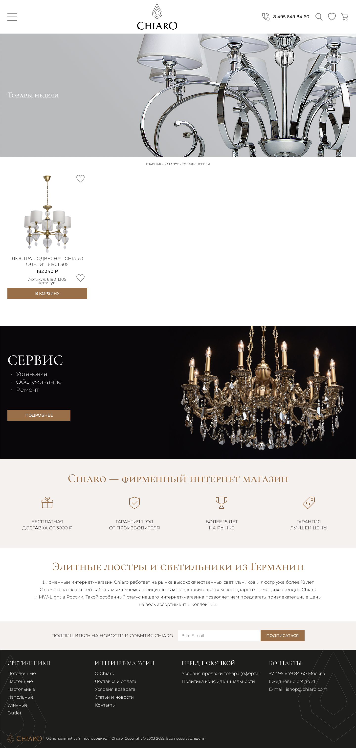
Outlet (14, 713)
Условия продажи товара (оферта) (221, 673)
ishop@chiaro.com (306, 689)
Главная (153, 164)
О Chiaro (104, 673)
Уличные (17, 705)
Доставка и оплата (115, 681)
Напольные (20, 697)
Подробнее (39, 415)
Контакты (105, 705)
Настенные (20, 681)
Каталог (171, 164)
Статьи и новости (114, 697)
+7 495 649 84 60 (288, 673)
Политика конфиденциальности (218, 681)
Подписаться (282, 635)
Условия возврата (115, 689)
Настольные (21, 689)
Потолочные (21, 673)
